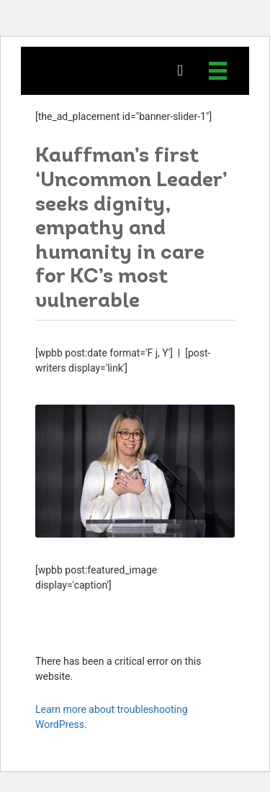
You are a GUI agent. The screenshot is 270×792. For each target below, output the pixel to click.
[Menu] (218, 71)
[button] (180, 71)
